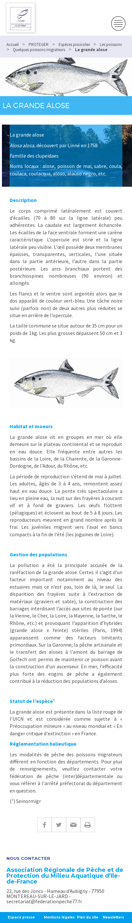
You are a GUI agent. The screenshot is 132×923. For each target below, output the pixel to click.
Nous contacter (28, 858)
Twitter (59, 824)
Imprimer (87, 824)
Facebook (44, 824)
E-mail (73, 824)
